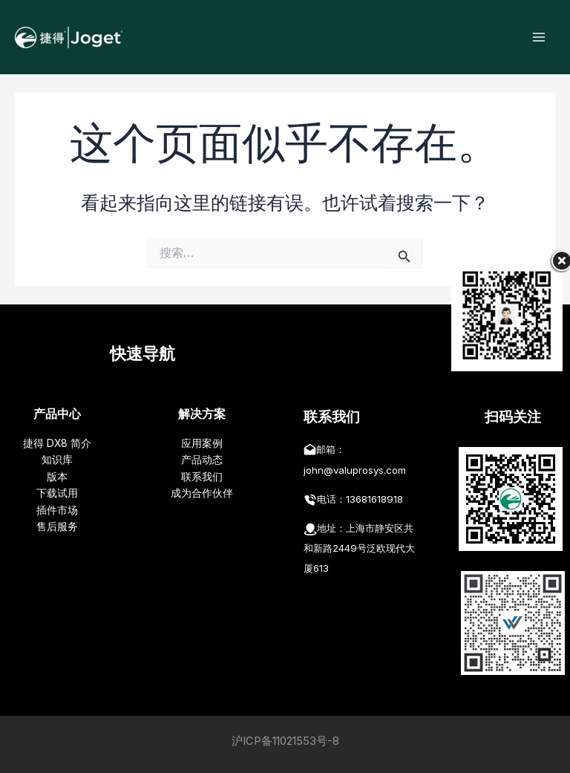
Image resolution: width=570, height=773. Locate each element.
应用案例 (202, 443)
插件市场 (57, 510)
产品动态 (202, 460)
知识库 (57, 460)
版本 (57, 477)
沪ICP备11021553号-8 (285, 741)
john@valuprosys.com (355, 470)
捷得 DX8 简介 (57, 443)
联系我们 (202, 477)
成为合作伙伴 (202, 493)
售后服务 (57, 526)
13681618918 (374, 499)
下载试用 (57, 493)
